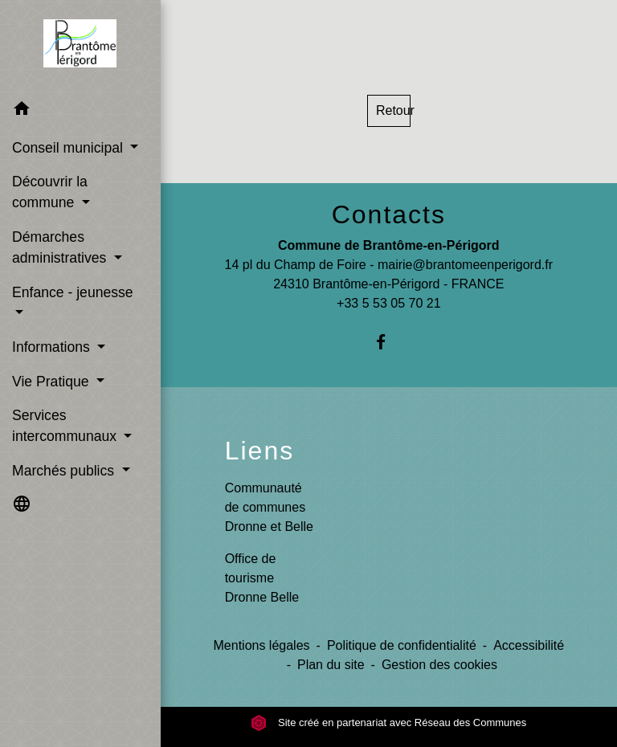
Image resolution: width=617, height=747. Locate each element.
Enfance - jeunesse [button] (72, 292)
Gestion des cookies (439, 664)
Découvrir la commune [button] (50, 191)
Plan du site (331, 664)
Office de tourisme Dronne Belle (262, 578)
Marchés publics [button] (65, 471)
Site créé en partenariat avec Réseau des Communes (388, 722)
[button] (80, 111)
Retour (393, 110)
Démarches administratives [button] (61, 247)
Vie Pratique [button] (52, 382)
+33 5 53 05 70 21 (388, 303)
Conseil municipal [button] (69, 148)
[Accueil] (79, 46)
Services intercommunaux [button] (66, 425)
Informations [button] (53, 347)
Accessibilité (528, 645)
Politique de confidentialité (401, 645)
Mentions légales (262, 645)
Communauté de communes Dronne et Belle (269, 507)
